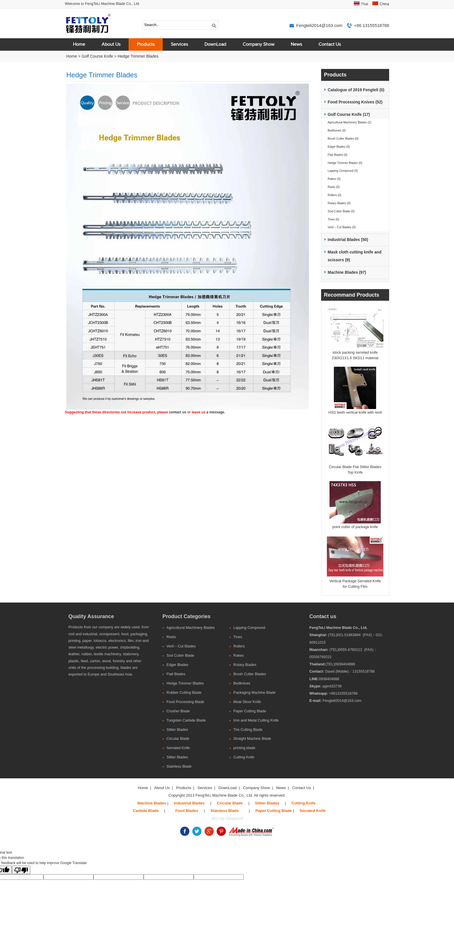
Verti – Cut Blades (181, 646)
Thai (364, 4)
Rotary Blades (244, 665)
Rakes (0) (334, 178)
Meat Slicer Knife (247, 702)
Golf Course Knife (97, 56)
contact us (177, 412)
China (384, 4)
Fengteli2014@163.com (319, 25)
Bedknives (241, 683)
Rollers (239, 646)
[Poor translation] (21, 870)
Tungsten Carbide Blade (186, 720)
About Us (111, 44)
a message (215, 412)
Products (146, 44)
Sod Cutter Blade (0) (341, 211)
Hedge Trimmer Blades (138, 56)
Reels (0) (334, 187)
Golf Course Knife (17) (349, 114)
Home (79, 44)
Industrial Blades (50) (348, 240)
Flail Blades (175, 674)
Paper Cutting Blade (249, 711)
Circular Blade (177, 739)
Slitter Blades (177, 730)
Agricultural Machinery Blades (190, 628)
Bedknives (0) (337, 130)
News (296, 44)
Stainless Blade (179, 766)
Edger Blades (177, 665)
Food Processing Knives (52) (355, 102)
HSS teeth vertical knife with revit (355, 412)
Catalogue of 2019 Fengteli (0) (356, 90)
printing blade (244, 748)
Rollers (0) (334, 195)
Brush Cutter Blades (249, 674)
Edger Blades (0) (339, 146)
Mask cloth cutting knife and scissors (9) (355, 256)
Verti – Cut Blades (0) (342, 227)
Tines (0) (333, 219)
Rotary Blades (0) (339, 203)
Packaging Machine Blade (254, 693)
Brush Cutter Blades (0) (343, 138)
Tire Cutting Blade (247, 730)
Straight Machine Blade (252, 739)
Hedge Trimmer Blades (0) (345, 163)
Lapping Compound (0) (343, 170)
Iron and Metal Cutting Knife (256, 720)
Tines (237, 637)
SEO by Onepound (227, 818)
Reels (171, 637)
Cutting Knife (243, 757)
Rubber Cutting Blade (183, 693)
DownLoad (215, 44)
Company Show (258, 44)
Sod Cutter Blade (180, 656)
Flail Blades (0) (337, 154)
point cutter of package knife (355, 527)
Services (179, 44)
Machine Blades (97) (347, 272)
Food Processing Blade (185, 702)
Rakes (238, 656)
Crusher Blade (178, 711)
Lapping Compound (249, 628)
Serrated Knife (178, 748)
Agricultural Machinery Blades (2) (349, 122)
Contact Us (329, 44)
